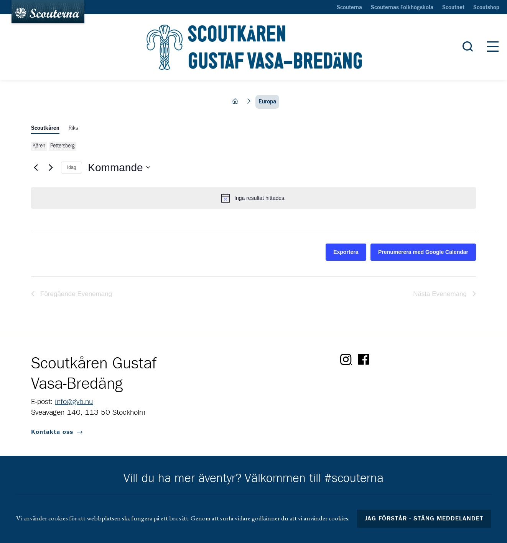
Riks (73, 128)
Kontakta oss (52, 432)
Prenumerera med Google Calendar (423, 252)
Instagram (346, 359)
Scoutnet (453, 7)
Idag (71, 167)
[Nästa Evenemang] (50, 167)
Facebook (364, 359)
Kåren (39, 146)
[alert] (253, 198)
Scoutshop (486, 7)
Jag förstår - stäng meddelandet (424, 518)
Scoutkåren (45, 128)
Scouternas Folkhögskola (402, 7)
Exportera (345, 252)
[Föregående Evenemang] (35, 167)
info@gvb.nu (74, 402)
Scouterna (349, 7)
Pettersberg (62, 146)
